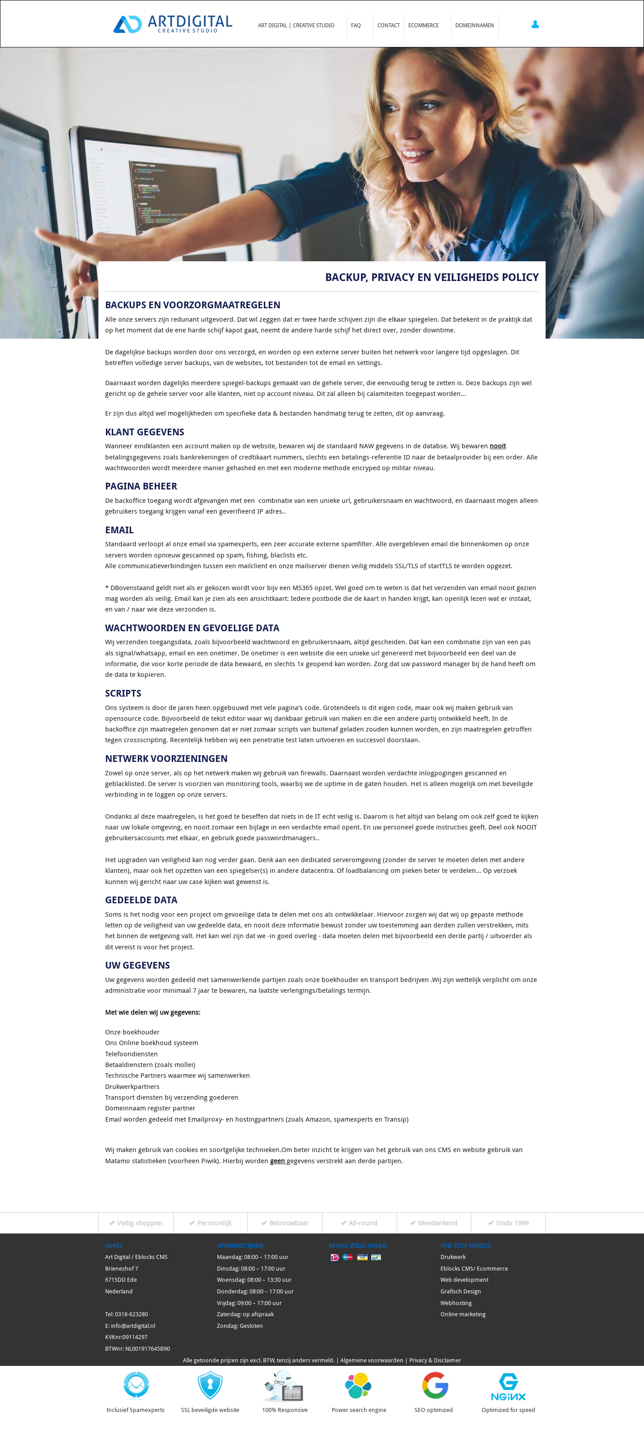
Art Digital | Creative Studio (298, 23)
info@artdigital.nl (133, 1326)
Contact (388, 25)
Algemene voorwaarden (371, 1360)
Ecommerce (425, 23)
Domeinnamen (474, 25)
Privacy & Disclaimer (435, 1360)
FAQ (358, 23)
